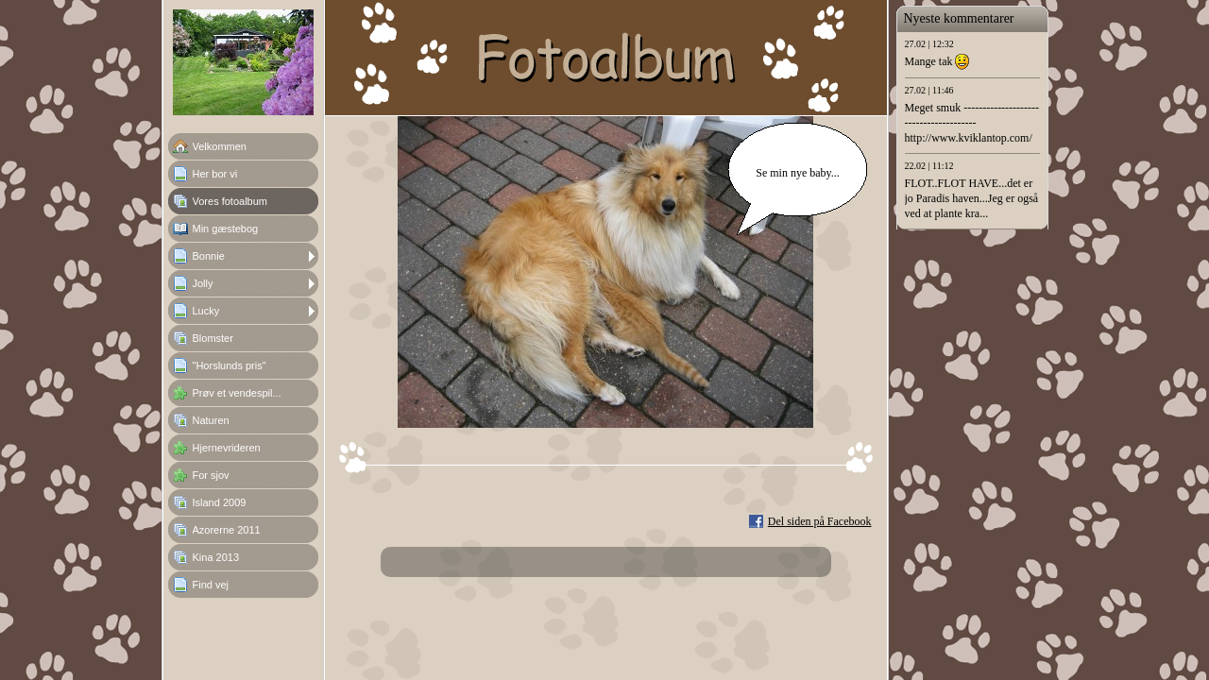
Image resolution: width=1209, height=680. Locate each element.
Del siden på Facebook (820, 521)
